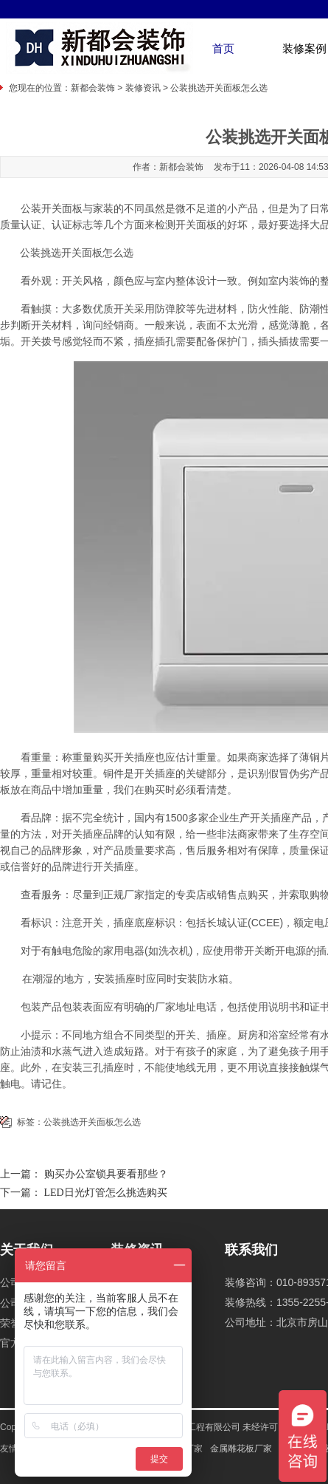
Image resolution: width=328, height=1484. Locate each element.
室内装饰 (289, 281)
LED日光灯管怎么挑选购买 (105, 1192)
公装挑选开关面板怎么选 (92, 1122)
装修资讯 (143, 88)
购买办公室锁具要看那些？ (106, 1174)
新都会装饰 (93, 88)
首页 (223, 49)
